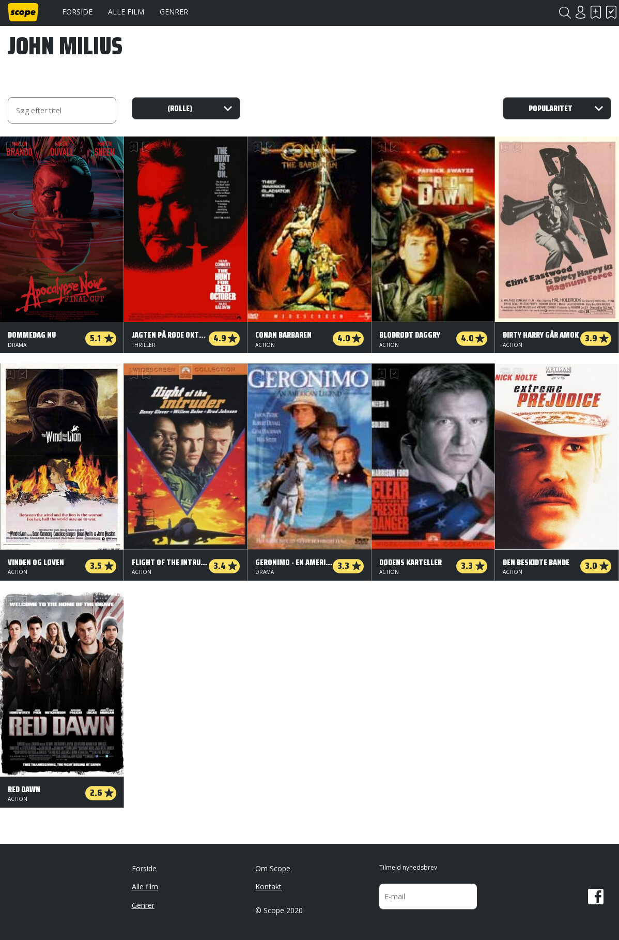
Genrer (174, 12)
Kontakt (268, 886)
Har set (611, 12)
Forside (77, 12)
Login (580, 12)
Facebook (595, 896)
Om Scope (272, 868)
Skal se (595, 12)
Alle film (126, 12)
